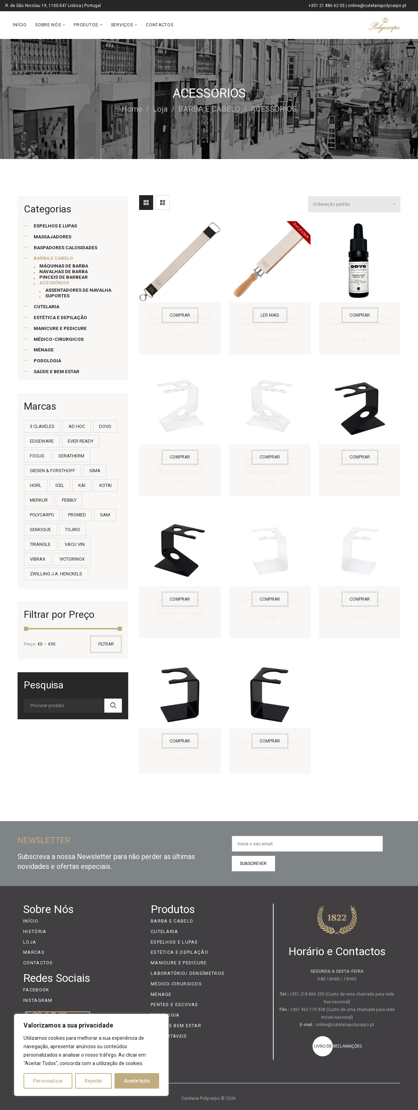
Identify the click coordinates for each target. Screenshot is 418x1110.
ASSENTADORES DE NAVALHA (78, 290)
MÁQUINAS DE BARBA (63, 266)
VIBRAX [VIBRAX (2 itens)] (37, 559)
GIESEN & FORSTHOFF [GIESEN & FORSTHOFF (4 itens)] (52, 470)
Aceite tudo (137, 1081)
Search (113, 706)
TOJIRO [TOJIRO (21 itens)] (72, 529)
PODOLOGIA (47, 360)
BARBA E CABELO (209, 109)
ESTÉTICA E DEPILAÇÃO (60, 317)
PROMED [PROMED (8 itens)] (77, 514)
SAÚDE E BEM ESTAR (56, 371)
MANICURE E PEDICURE (60, 328)
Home (132, 109)
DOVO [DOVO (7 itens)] (105, 426)
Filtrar (106, 644)
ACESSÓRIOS (54, 282)
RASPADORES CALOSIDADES (65, 247)
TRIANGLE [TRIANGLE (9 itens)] (40, 544)
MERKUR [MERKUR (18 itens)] (39, 500)
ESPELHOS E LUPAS (55, 226)
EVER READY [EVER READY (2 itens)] (80, 441)
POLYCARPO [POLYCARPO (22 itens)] (42, 514)
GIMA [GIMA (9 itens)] (94, 470)
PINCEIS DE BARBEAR (63, 277)
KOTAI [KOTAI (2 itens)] (105, 485)
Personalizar (48, 1081)
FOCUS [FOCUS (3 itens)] (37, 455)
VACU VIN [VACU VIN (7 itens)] (75, 544)
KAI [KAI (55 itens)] (81, 485)
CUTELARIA (46, 306)
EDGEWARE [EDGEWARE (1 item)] (42, 441)
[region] (91, 1055)
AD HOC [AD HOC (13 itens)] (76, 426)
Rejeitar (94, 1081)
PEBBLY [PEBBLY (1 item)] (69, 500)
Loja (160, 109)
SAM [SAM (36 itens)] (105, 514)
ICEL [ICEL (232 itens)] (59, 485)
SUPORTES (57, 295)
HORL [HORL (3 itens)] (35, 485)
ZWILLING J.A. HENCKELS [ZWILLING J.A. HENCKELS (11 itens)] (56, 573)
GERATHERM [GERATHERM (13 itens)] (71, 455)
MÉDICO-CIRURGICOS (59, 339)
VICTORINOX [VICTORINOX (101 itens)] (72, 559)
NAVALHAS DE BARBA (63, 271)
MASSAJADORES (52, 236)
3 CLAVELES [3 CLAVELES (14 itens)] (42, 426)
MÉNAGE (44, 349)
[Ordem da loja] (353, 203)
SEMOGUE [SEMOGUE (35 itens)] (40, 529)
